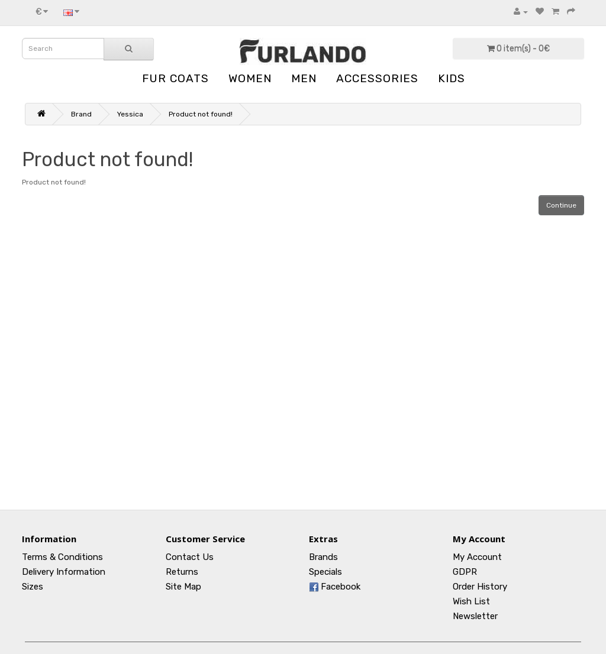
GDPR (465, 571)
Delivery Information (63, 571)
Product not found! (201, 114)
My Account (477, 557)
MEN (304, 78)
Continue (561, 205)
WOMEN (250, 78)
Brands (323, 557)
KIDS (451, 78)
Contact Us (190, 557)
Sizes (32, 586)
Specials (325, 571)
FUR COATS (175, 78)
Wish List (471, 601)
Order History (480, 586)
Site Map (183, 586)
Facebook (334, 586)
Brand (81, 114)
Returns (182, 571)
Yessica (130, 114)
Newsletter (475, 616)
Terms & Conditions (62, 557)
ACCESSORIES (377, 78)
